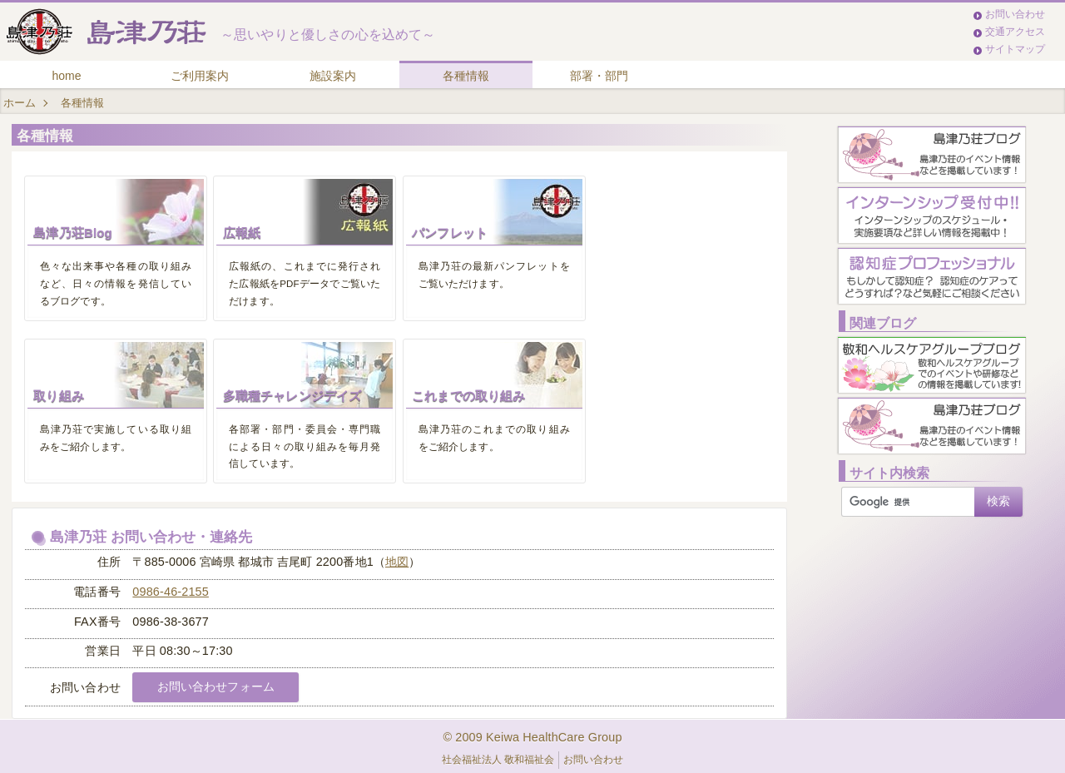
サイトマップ (1015, 49)
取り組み (58, 396)
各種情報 (466, 75)
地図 (397, 561)
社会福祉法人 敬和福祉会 (498, 760)
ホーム (19, 103)
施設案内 (333, 75)
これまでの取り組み (468, 396)
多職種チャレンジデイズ (292, 396)
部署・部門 (599, 75)
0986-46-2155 (170, 591)
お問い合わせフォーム (216, 686)
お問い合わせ (1015, 14)
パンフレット (450, 232)
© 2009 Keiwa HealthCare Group (532, 737)
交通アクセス (1015, 31)
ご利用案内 (200, 75)
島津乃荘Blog (72, 232)
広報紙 (241, 232)
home (66, 75)
